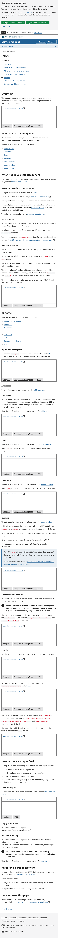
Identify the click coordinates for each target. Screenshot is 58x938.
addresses (8, 152)
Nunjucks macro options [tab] (24, 126)
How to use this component (14, 74)
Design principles (8, 917)
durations (7, 158)
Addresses (8, 323)
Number (7, 336)
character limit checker (26, 871)
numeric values (10, 165)
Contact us (20, 917)
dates (6, 155)
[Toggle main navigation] (52, 42)
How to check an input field (14, 81)
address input (39, 389)
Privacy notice (33, 914)
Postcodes (8, 327)
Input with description (12, 320)
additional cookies (25, 12)
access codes (9, 148)
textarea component (19, 182)
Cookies (4, 914)
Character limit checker (12, 340)
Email (6, 330)
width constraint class (35, 214)
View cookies (6, 27)
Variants (7, 77)
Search (6, 343)
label (36, 193)
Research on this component (15, 84)
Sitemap (43, 914)
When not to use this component (16, 71)
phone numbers (10, 168)
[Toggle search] (41, 42)
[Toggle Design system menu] (29, 46)
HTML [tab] (40, 126)
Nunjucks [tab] (7, 126)
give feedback (38, 32)
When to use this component (15, 67)
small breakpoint (37, 207)
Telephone (8, 333)
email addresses (10, 162)
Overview (7, 64)
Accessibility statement (18, 914)
